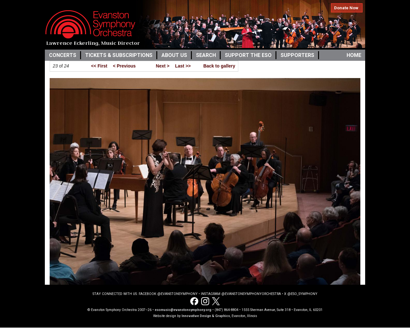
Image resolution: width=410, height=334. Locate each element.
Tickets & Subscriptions (118, 55)
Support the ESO (248, 55)
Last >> (183, 65)
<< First (99, 65)
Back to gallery (219, 65)
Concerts (62, 55)
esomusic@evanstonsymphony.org (183, 310)
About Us (174, 55)
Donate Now (346, 7)
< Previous (124, 65)
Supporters (297, 55)
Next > (162, 65)
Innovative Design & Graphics (206, 316)
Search (206, 55)
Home (354, 55)
